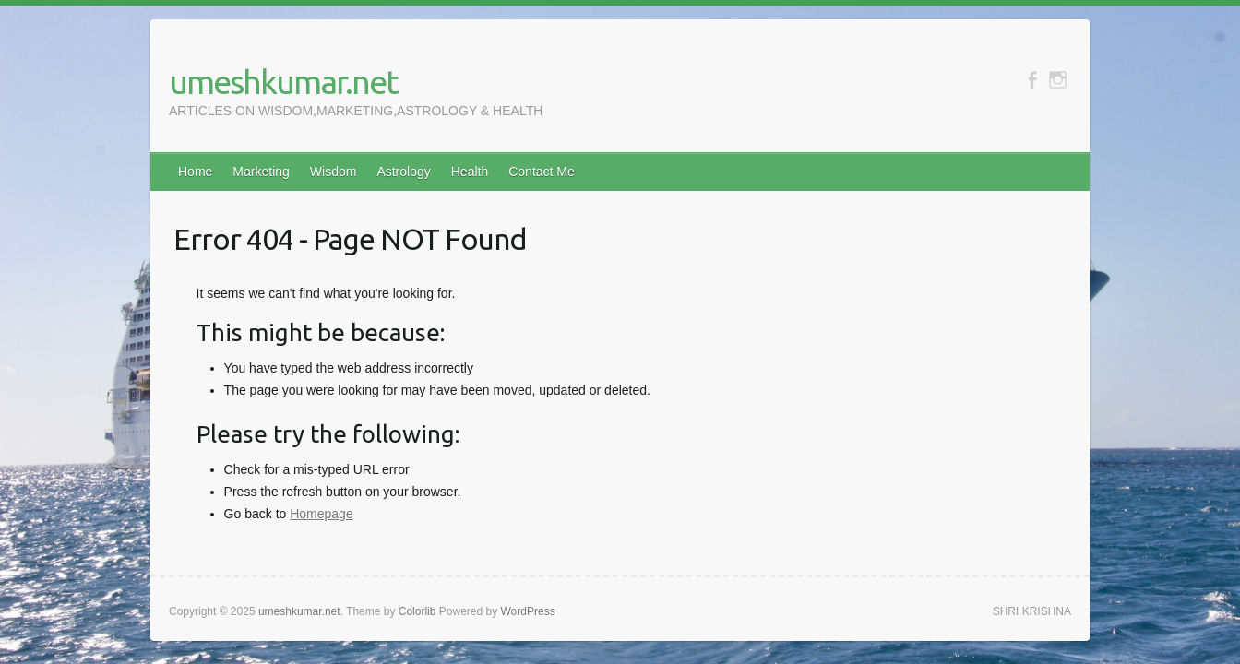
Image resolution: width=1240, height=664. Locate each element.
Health (469, 171)
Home (195, 171)
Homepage (321, 513)
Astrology (403, 171)
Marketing (260, 171)
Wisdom (333, 171)
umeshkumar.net (283, 82)
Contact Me (541, 171)
